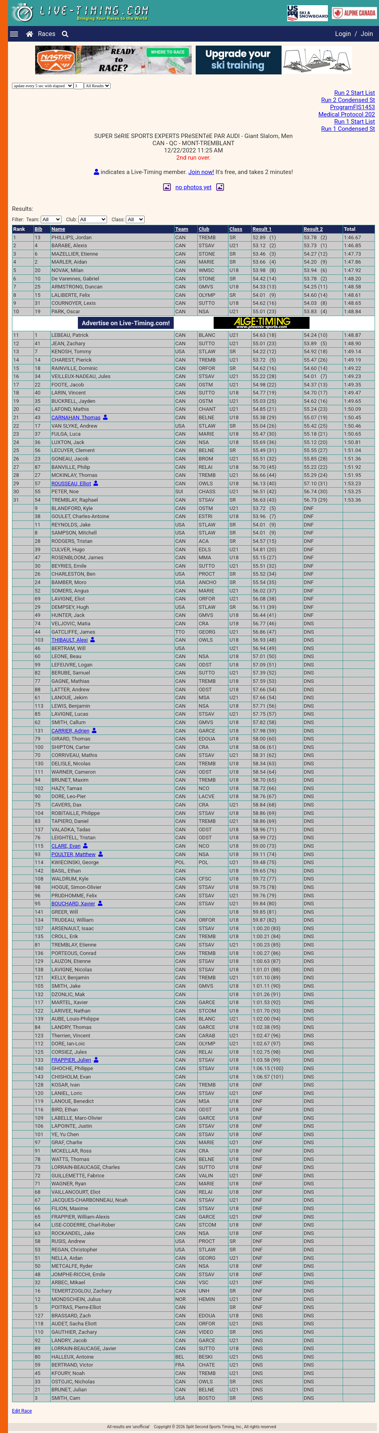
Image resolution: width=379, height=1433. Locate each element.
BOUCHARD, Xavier (73, 904)
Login (343, 34)
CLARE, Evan (66, 846)
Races (47, 34)
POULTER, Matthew (74, 854)
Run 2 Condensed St (348, 100)
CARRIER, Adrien (70, 731)
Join (367, 34)
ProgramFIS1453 (352, 107)
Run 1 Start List (354, 121)
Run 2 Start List (354, 92)
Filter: (37, 219)
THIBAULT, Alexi (70, 640)
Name (58, 229)
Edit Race (22, 1411)
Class (235, 229)
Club (203, 229)
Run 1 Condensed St (348, 128)
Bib (38, 229)
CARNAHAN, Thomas (76, 417)
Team (182, 229)
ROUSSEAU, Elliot (71, 483)
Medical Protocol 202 (346, 114)
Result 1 (262, 229)
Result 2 (313, 229)
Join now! (201, 172)
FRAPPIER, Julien (71, 1060)
